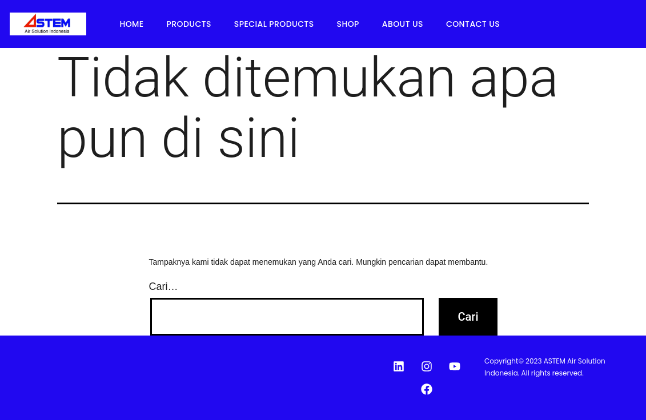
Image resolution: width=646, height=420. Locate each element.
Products (189, 24)
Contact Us (473, 24)
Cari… (163, 286)
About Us (402, 24)
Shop (348, 24)
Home (131, 24)
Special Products (274, 24)
